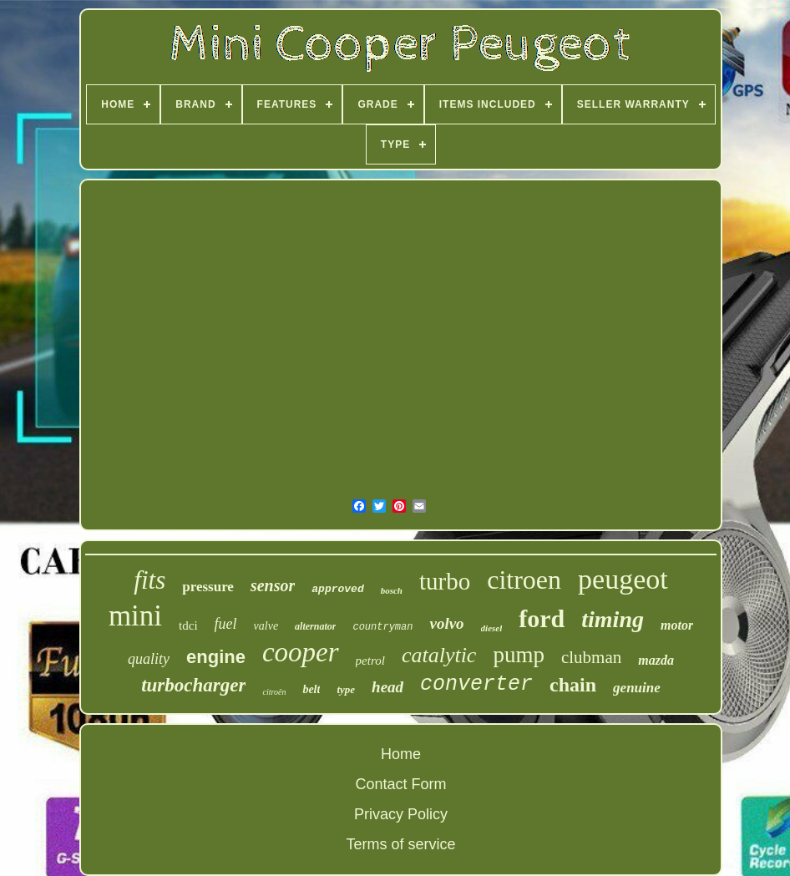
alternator (315, 626)
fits (149, 580)
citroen (524, 580)
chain (572, 685)
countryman (382, 627)
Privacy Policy (401, 814)
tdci (188, 625)
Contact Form (400, 784)
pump (518, 654)
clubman (591, 657)
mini (135, 616)
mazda (656, 660)
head (387, 687)
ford (542, 618)
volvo (446, 623)
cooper (300, 652)
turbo (444, 581)
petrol (370, 660)
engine (216, 656)
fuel (226, 623)
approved (337, 589)
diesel (492, 628)
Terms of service (400, 844)
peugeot (623, 579)
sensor (273, 585)
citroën (274, 691)
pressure (208, 587)
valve (266, 626)
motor (677, 625)
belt (311, 689)
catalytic (439, 655)
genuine (637, 688)
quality (149, 659)
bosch (392, 590)
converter (476, 684)
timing (612, 619)
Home (401, 754)
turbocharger (193, 685)
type (346, 689)
